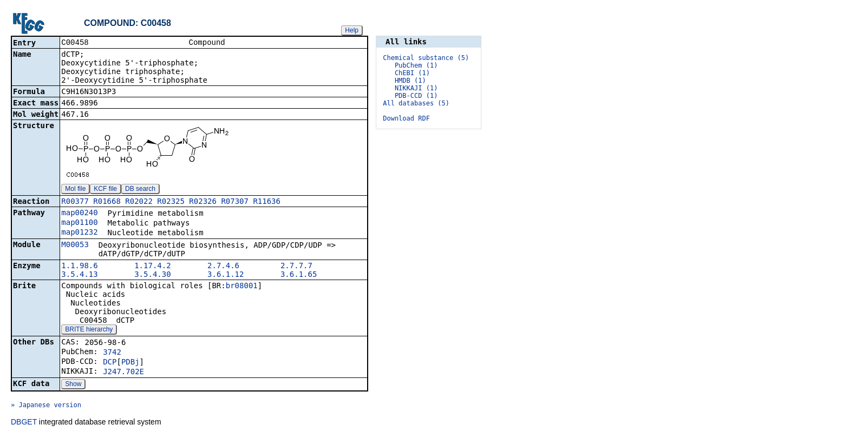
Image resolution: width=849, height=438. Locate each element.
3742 (112, 353)
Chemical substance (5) (426, 58)
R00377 (75, 202)
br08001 (242, 286)
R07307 (235, 202)
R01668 (107, 202)
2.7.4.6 (223, 266)
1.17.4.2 (152, 266)
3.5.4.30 (152, 275)
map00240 (79, 213)
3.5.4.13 (79, 275)
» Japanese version (46, 406)
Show (73, 385)
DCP (109, 363)
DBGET (24, 423)
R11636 (266, 202)
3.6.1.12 (225, 275)
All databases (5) (416, 103)
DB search (140, 190)
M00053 (75, 245)
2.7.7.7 (296, 266)
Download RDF (406, 118)
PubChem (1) (416, 65)
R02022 (139, 202)
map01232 (79, 233)
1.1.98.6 (79, 266)
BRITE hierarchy (89, 330)
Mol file (75, 190)
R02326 (203, 202)
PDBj (130, 363)
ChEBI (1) (412, 73)
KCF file (105, 190)
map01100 (79, 223)
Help (351, 30)
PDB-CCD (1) (416, 95)
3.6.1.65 (298, 275)
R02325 (171, 202)
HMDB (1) (410, 80)
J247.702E (123, 372)
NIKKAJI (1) (416, 88)
